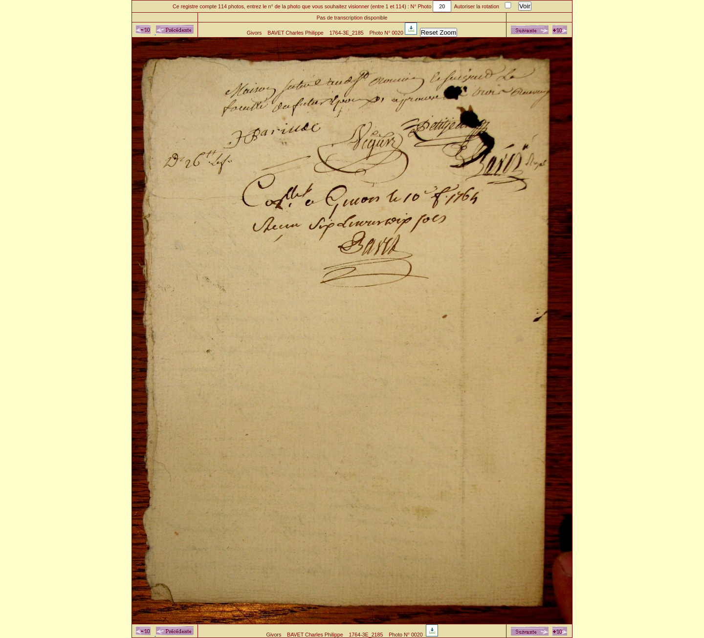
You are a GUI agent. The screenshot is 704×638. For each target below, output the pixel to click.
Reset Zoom (439, 32)
